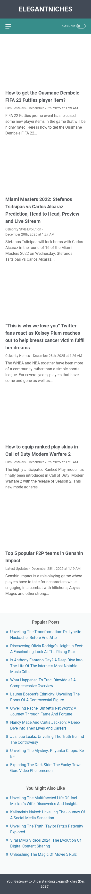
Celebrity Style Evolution (23, 229)
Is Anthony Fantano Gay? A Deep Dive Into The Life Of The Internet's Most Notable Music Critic (46, 666)
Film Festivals (15, 108)
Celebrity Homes (17, 356)
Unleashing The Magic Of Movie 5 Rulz (43, 854)
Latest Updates (16, 569)
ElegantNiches (45, 9)
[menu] (11, 26)
